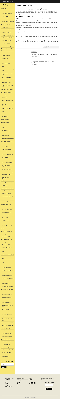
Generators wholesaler (6, 171)
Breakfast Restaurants (6, 124)
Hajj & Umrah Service (5, 199)
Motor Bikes (4, 16)
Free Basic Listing (32, 382)
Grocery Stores (5, 130)
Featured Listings (4, 119)
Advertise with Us (32, 383)
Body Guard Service (6, 297)
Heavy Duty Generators (6, 174)
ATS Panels (4, 146)
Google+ (18, 382)
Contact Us (7, 383)
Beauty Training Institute (7, 35)
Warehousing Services (6, 286)
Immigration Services (5, 231)
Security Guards (5, 328)
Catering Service (5, 55)
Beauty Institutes (5, 27)
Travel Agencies (4, 344)
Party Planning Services (6, 82)
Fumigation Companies (6, 141)
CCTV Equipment (5, 302)
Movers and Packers (6, 272)
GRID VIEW (44, 47)
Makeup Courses (5, 43)
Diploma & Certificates (6, 100)
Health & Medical (5, 204)
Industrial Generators (6, 182)
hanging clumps (4, 201)
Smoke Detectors (5, 333)
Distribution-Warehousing (7, 254)
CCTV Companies (5, 299)
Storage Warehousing (6, 275)
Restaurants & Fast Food (7, 138)
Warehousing (4, 283)
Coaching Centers (5, 94)
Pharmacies (4, 223)
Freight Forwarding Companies (8, 260)
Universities (4, 116)
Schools (3, 113)
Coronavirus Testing (6, 209)
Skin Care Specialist (6, 225)
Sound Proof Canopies (6, 196)
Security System (5, 330)
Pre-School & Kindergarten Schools (7, 109)
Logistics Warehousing (6, 270)
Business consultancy (5, 46)
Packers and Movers (5, 239)
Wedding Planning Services (7, 85)
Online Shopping (4, 236)
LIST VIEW (46, 47)
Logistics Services (5, 267)
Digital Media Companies (6, 89)
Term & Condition (8, 386)
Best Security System (6, 294)
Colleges (3, 97)
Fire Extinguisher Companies (7, 314)
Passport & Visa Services (7, 352)
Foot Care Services (6, 40)
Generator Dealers (5, 157)
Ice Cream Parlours (6, 132)
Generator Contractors (6, 154)
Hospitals (4, 217)
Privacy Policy (7, 385)
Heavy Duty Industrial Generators (6, 178)
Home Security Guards (6, 322)
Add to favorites (34, 56)
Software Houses (5, 339)
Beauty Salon (4, 24)
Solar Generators (5, 193)
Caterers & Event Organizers (7, 48)
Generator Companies (6, 143)
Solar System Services (5, 341)
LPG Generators (5, 185)
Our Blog (18, 385)
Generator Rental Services (7, 165)
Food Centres (4, 122)
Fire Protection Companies (7, 318)
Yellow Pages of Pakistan (31, 397)
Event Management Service (7, 73)
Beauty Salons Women (6, 32)
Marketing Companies (6, 234)
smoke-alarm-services (6, 336)
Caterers (3, 52)
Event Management (6, 60)
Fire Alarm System (5, 312)
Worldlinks (33, 51)
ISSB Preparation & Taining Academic (7, 103)
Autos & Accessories (6, 13)
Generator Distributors (6, 159)
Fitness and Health (5, 212)
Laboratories (4, 220)
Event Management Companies (6, 64)
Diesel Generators (5, 149)
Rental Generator (5, 190)
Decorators (4, 58)
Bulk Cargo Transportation (7, 242)
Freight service (5, 264)
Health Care (4, 215)
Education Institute (5, 92)
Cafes (3, 127)
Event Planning (5, 79)
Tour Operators (5, 356)
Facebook (19, 380)
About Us (7, 382)
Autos (2, 8)
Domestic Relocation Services (8, 256)
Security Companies (5, 291)
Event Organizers (5, 77)
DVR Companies (5, 309)
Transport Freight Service (7, 278)
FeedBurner (51, 390)
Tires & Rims (4, 18)
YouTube (18, 383)
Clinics (3, 207)
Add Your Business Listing (34, 385)
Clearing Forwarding (6, 247)
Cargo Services (5, 244)
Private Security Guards (6, 325)
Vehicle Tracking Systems (7, 21)
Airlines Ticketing (5, 347)
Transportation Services (6, 280)
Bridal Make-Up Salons (6, 37)
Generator (4, 151)
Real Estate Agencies (5, 289)
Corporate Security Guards (7, 305)
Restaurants (4, 135)
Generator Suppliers (6, 169)
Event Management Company (8, 69)
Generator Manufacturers (7, 162)
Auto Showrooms (5, 10)
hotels (2, 228)
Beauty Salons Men (6, 29)
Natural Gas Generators (6, 188)
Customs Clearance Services (7, 250)
